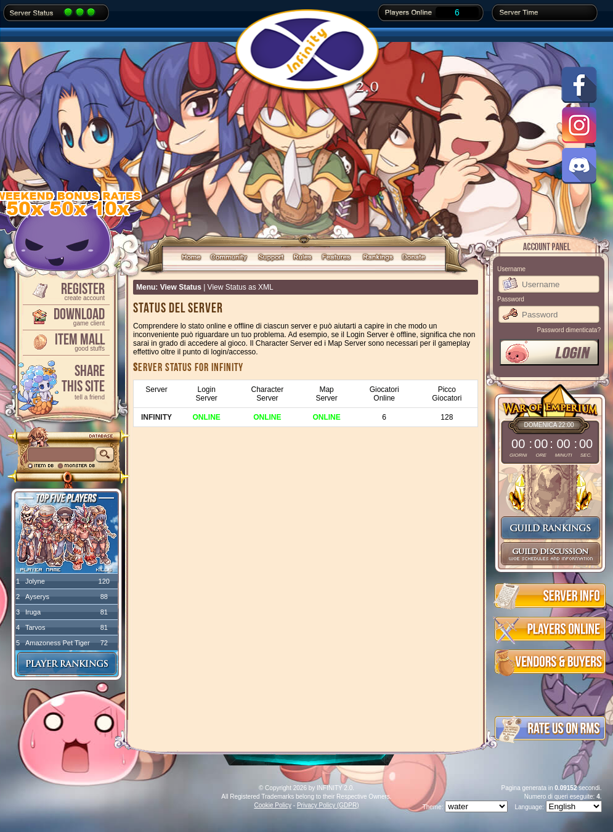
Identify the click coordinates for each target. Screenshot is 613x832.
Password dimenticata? (569, 330)
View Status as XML (241, 287)
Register (65, 290)
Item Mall (65, 341)
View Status (180, 287)
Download (65, 316)
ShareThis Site (65, 381)
